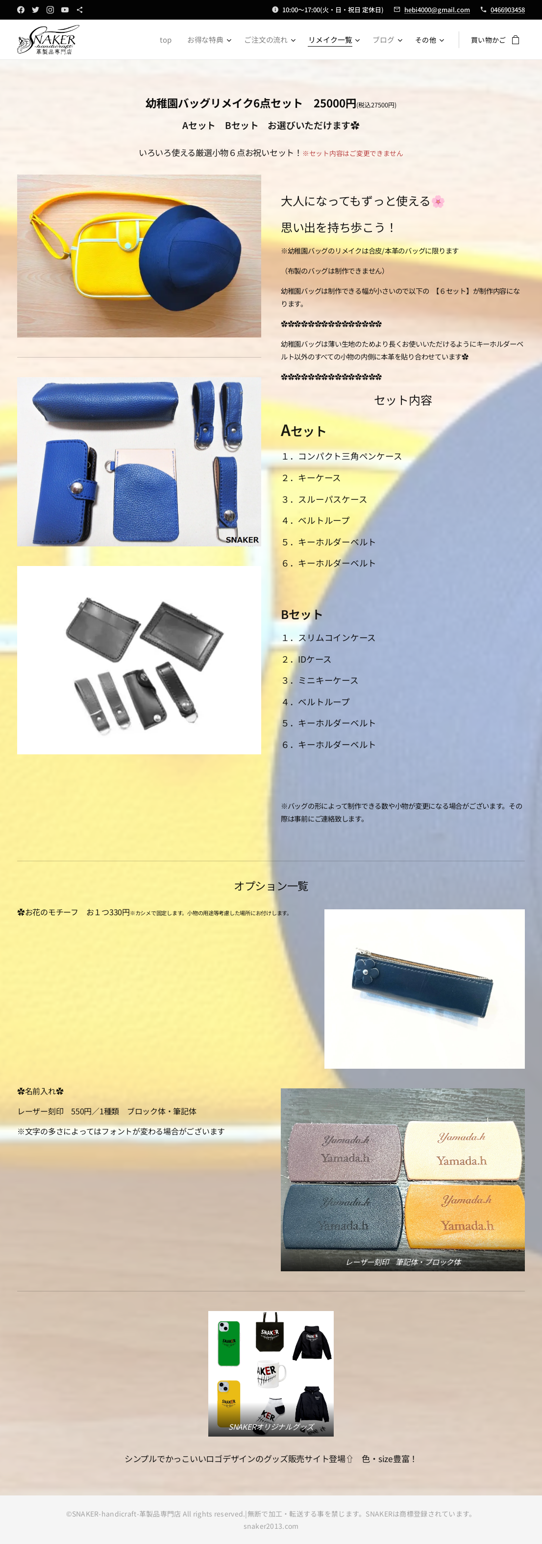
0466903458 (508, 9)
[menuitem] (174, 39)
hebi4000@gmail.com (437, 9)
